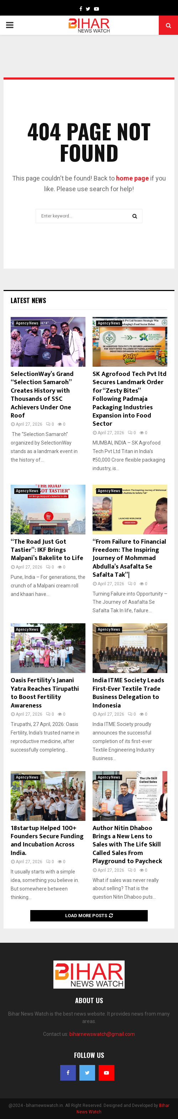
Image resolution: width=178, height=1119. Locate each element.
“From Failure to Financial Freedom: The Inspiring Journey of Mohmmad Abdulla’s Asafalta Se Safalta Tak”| (129, 559)
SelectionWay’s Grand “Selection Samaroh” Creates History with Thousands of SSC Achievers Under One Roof (42, 395)
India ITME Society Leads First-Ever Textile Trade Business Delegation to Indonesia (128, 693)
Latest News (28, 300)
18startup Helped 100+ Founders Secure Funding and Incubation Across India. (47, 841)
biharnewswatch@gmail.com (102, 1034)
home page (132, 178)
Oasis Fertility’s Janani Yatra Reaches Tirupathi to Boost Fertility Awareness (45, 693)
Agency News (27, 323)
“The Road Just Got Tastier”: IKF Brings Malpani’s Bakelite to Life (47, 550)
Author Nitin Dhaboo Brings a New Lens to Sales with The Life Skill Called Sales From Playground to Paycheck (127, 845)
